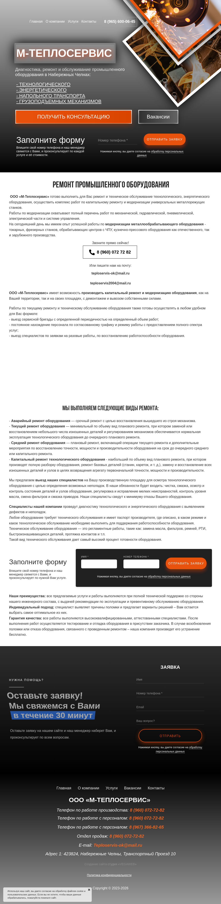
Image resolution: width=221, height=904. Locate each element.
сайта (102, 864)
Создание (91, 864)
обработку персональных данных (169, 576)
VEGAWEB (127, 864)
